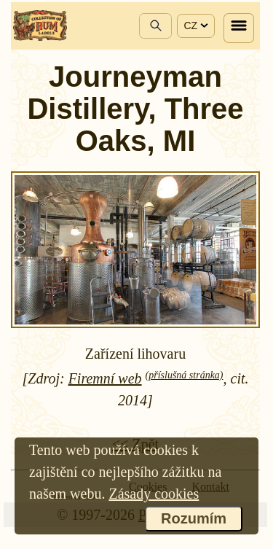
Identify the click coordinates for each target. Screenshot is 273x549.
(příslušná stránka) (184, 375)
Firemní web (105, 378)
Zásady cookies (153, 494)
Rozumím (193, 518)
